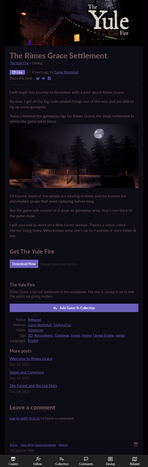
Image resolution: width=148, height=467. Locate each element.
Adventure (35, 330)
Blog (31, 450)
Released (34, 320)
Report (63, 445)
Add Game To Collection (74, 308)
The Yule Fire (19, 63)
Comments (86, 461)
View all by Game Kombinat (38, 445)
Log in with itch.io (25, 418)
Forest (75, 335)
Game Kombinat (66, 72)
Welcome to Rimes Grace (31, 358)
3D (30, 335)
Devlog (110, 461)
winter (120, 335)
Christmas (62, 335)
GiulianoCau (62, 325)
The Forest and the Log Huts (33, 385)
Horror (87, 335)
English (33, 341)
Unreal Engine (103, 335)
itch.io (14, 445)
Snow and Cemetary (27, 372)
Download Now (24, 264)
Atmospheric (43, 335)
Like (17, 72)
